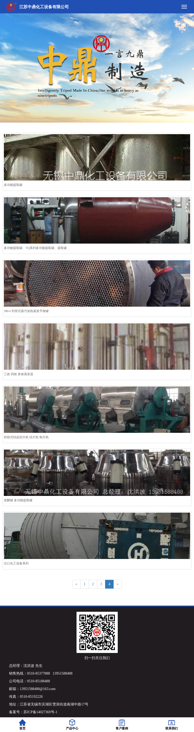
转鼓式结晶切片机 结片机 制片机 (26, 437)
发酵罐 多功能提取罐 (18, 500)
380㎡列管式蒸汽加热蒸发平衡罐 (26, 311)
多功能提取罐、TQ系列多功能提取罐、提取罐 (35, 248)
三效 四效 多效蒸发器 (18, 374)
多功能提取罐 (13, 185)
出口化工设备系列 (16, 563)
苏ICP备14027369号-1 (40, 712)
